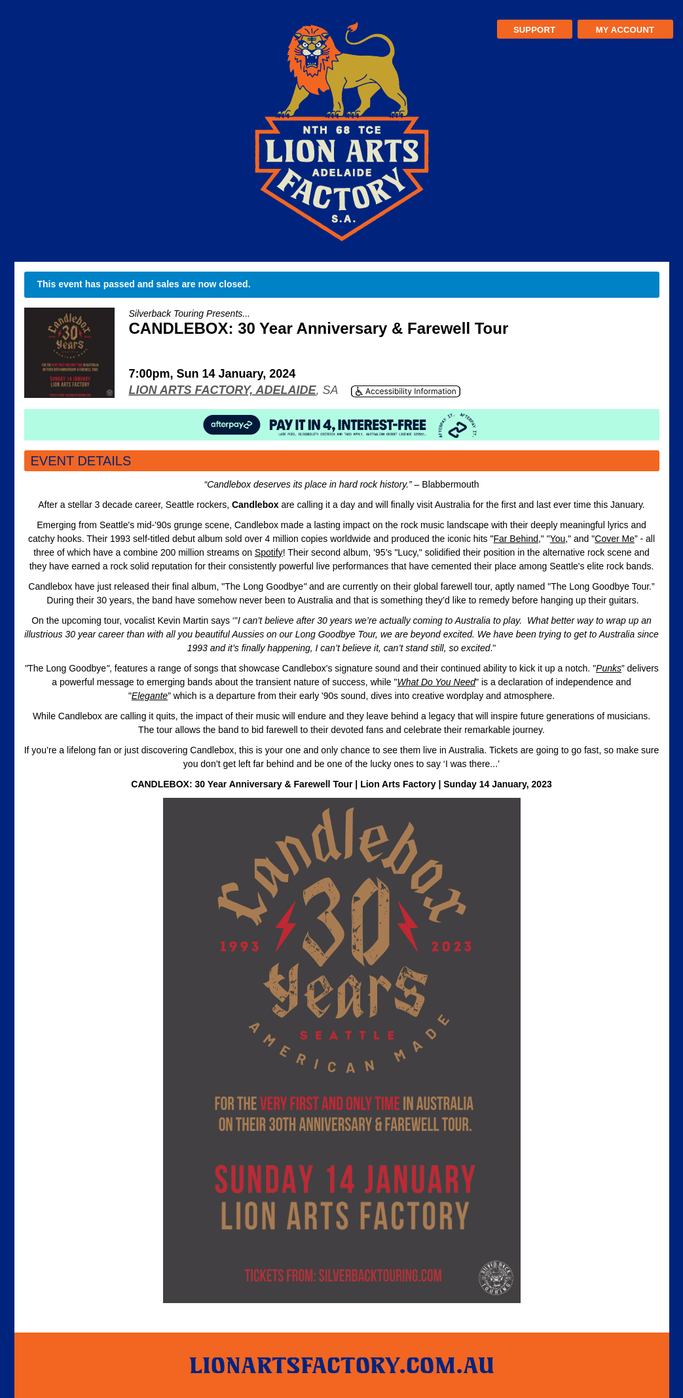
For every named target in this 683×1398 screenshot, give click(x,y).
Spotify (269, 552)
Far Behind (515, 538)
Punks (608, 668)
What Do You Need (436, 682)
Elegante (150, 695)
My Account (625, 30)
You (558, 538)
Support (534, 30)
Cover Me (615, 538)
